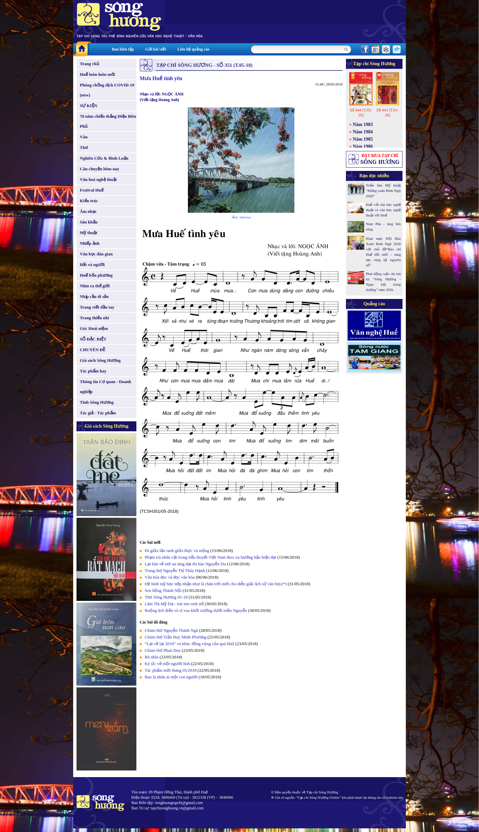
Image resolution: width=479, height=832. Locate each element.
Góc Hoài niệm (94, 328)
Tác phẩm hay (93, 370)
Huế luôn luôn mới (97, 74)
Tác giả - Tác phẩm (98, 412)
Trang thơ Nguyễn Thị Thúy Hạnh (175, 570)
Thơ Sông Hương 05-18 (166, 597)
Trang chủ (89, 63)
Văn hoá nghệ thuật (98, 179)
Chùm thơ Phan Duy (163, 650)
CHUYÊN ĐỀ (92, 349)
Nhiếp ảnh (89, 243)
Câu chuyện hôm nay (99, 168)
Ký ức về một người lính (167, 663)
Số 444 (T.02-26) (361, 112)
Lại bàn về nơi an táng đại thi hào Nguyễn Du (185, 563)
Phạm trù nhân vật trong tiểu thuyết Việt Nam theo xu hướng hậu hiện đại (210, 557)
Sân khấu (88, 221)
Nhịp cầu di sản (94, 296)
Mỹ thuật (88, 232)
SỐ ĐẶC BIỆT (93, 339)
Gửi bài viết (155, 49)
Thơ (84, 147)
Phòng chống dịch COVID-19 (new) (107, 89)
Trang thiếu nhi (94, 317)
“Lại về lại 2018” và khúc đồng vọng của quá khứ (189, 643)
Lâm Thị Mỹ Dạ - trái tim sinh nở (175, 603)
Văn (83, 136)
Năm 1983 (363, 124)
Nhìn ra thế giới (95, 285)
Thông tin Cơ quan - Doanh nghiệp (105, 386)
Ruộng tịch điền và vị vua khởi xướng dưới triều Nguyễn (196, 610)
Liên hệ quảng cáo (193, 49)
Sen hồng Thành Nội (163, 590)
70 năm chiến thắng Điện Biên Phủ (108, 121)
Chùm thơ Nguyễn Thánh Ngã (171, 630)
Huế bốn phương (96, 275)
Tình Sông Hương (97, 402)
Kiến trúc (89, 200)
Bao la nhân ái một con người (171, 676)
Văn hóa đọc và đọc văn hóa (170, 577)
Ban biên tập (123, 49)
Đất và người (92, 264)
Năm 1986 (363, 146)
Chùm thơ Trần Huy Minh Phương (176, 636)
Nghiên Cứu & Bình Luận (104, 158)
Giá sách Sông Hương (100, 360)
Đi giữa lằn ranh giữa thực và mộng (177, 550)
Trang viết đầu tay (97, 307)
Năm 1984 (363, 131)
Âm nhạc (88, 211)
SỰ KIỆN (88, 105)
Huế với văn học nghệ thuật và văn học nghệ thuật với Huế (383, 210)
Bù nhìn (152, 656)
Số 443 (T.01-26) (387, 112)
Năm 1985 (363, 139)
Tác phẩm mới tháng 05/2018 (171, 670)
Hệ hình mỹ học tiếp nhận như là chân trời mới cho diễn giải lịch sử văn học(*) (216, 583)
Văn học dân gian (96, 253)
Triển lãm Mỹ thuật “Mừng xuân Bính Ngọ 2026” (383, 190)
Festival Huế (91, 190)
